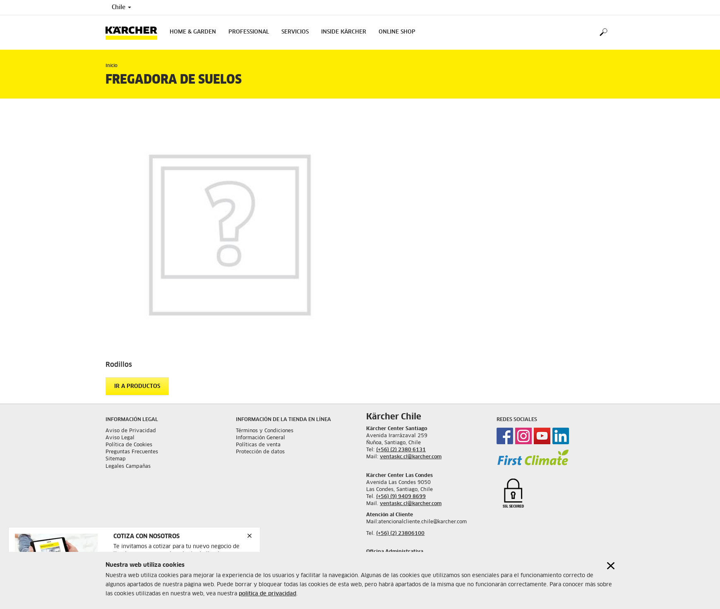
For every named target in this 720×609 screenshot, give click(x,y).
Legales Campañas (128, 466)
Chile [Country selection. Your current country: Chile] (121, 7)
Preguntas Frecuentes (132, 452)
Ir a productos (137, 386)
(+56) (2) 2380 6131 (401, 450)
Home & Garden (193, 32)
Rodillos (119, 364)
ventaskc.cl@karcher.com (411, 457)
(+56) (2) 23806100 (400, 533)
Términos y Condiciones (264, 430)
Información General (260, 438)
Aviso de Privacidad (131, 430)
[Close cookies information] (610, 556)
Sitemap (116, 459)
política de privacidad (267, 584)
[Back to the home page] (134, 32)
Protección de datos (260, 452)
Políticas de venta (258, 445)
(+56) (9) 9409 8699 (401, 496)
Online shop (397, 32)
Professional (248, 32)
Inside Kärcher (343, 32)
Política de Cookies (129, 445)
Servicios (295, 32)
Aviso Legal (120, 438)
